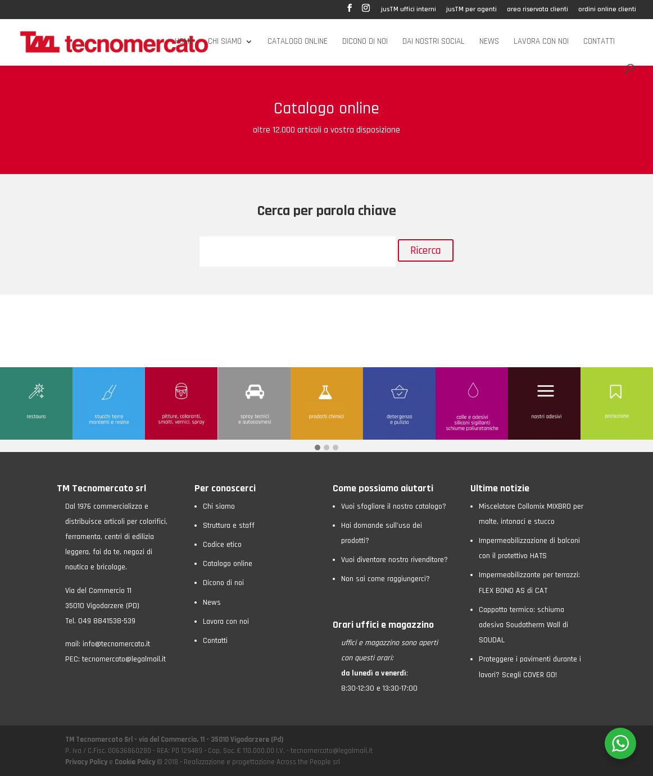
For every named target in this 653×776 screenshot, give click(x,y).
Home (184, 42)
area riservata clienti (537, 9)
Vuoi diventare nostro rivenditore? (394, 560)
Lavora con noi (541, 42)
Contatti (599, 42)
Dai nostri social (433, 42)
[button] (317, 448)
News (489, 42)
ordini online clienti (607, 9)
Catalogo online (297, 42)
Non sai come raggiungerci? (385, 579)
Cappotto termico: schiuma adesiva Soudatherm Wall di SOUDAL (523, 625)
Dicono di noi (365, 42)
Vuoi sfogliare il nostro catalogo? (393, 506)
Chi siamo (225, 42)
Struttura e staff (229, 526)
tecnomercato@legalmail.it (124, 659)
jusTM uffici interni (408, 9)
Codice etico (222, 545)
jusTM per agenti (471, 9)
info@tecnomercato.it (116, 644)
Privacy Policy (87, 761)
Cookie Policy (135, 761)
